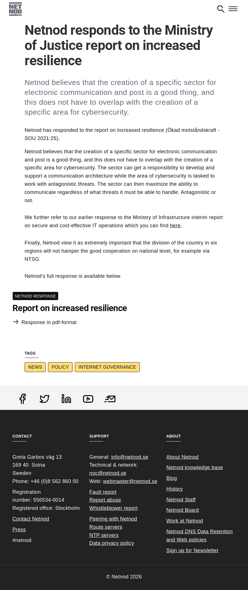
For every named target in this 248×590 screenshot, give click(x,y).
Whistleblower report (113, 508)
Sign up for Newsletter (192, 550)
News (35, 367)
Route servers (105, 527)
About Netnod (182, 457)
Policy (60, 367)
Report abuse (105, 500)
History (174, 489)
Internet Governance (107, 367)
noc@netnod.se (107, 473)
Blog (171, 478)
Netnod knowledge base (194, 467)
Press (19, 529)
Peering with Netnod (113, 519)
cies (201, 540)
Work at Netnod (184, 521)
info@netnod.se (129, 457)
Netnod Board (182, 510)
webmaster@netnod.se (130, 481)
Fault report (102, 492)
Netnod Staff (181, 499)
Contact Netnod (30, 519)
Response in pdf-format (49, 322)
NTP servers (104, 535)
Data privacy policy (111, 543)
